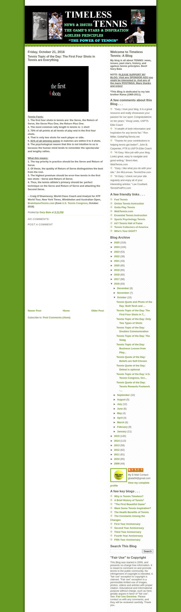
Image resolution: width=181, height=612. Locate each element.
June (120, 408)
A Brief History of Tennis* (129, 500)
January (122, 431)
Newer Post (34, 310)
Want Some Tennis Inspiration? (132, 508)
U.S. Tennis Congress (74, 203)
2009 (117, 463)
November (123, 292)
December (123, 288)
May (120, 413)
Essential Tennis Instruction (130, 215)
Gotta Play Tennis (124, 207)
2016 (117, 283)
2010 (117, 459)
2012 (117, 449)
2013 (117, 445)
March (121, 422)
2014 (117, 440)
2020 (117, 265)
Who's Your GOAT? (125, 231)
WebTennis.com (123, 211)
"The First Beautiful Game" (130, 504)
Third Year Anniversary (127, 532)
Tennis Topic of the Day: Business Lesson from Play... (131, 348)
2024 (117, 247)
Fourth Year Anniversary (128, 535)
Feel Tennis (121, 199)
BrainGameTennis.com (41, 203)
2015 (117, 436)
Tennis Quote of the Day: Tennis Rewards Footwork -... (133, 386)
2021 (117, 260)
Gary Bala (137, 469)
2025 (117, 242)
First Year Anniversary (127, 524)
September (124, 395)
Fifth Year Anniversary (127, 539)
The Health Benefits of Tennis (131, 512)
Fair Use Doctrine (126, 596)
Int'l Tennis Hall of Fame (128, 223)
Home (66, 310)
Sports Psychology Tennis (129, 219)
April (120, 417)
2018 (117, 274)
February (122, 426)
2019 (117, 270)
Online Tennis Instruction (129, 203)
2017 (117, 279)
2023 (117, 251)
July (120, 404)
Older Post (97, 310)
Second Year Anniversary (129, 528)
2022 (117, 256)
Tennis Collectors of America (131, 227)
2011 (117, 454)
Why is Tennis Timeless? (128, 496)
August (121, 399)
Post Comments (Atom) (56, 317)
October (122, 297)
